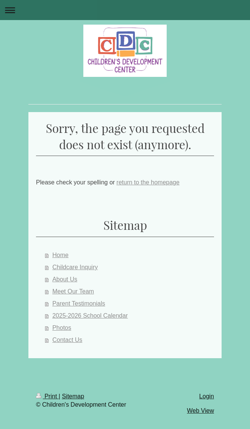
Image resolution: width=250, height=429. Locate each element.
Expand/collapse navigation (125, 10)
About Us (64, 279)
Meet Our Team (73, 291)
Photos (61, 327)
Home (60, 255)
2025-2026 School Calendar (90, 315)
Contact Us (67, 340)
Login (206, 396)
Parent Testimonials (78, 303)
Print (47, 396)
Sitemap (73, 396)
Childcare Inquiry (75, 267)
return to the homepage (148, 182)
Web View (200, 410)
